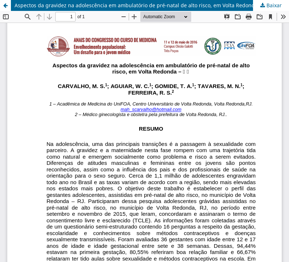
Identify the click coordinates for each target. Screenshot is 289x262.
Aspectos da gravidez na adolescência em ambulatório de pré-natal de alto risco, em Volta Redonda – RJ (141, 5)
